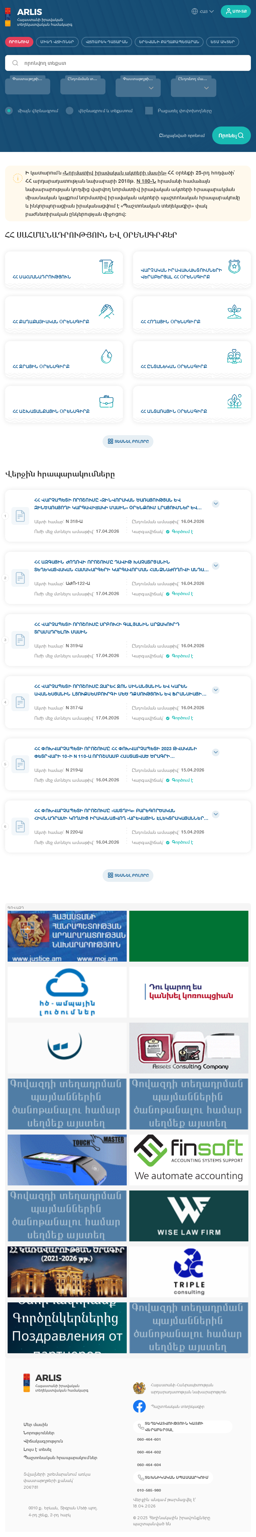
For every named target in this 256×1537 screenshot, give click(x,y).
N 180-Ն (146, 181)
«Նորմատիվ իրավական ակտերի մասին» (114, 173)
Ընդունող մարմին (194, 79)
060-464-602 (149, 1452)
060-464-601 (149, 1439)
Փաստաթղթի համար (28, 79)
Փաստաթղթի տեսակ (139, 79)
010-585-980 (149, 1490)
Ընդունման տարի (84, 79)
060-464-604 (149, 1464)
